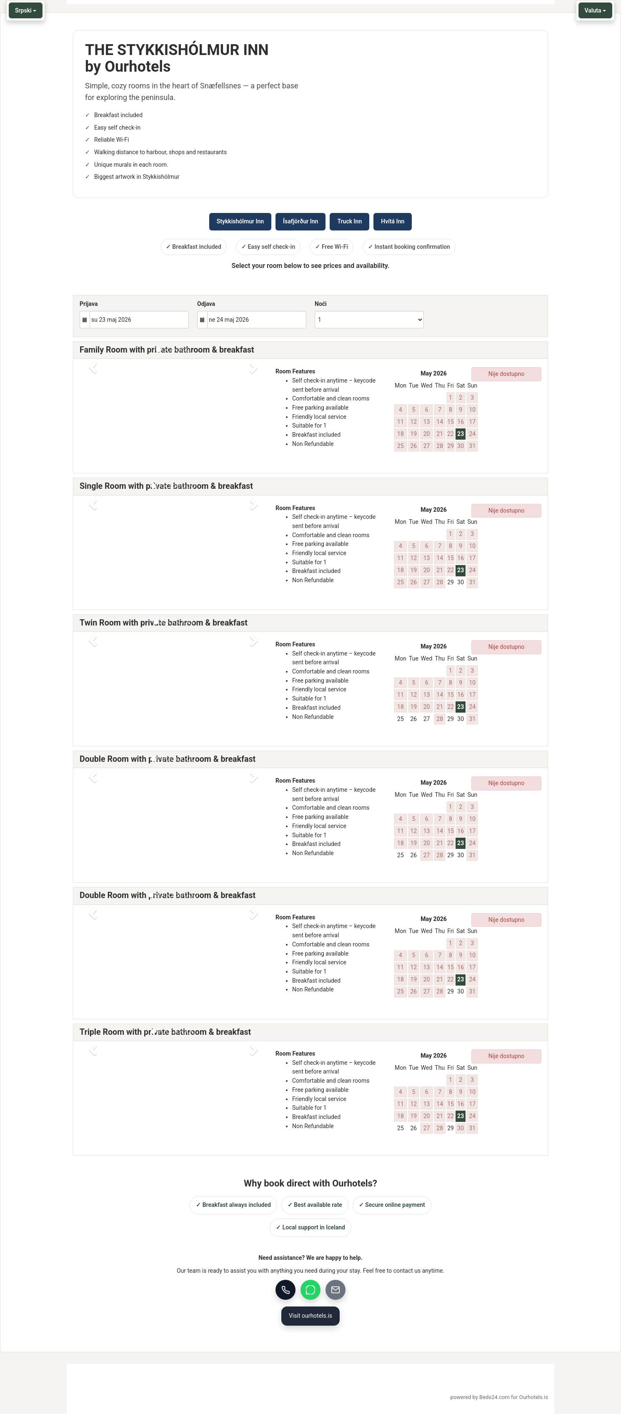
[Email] (336, 1290)
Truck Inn (349, 221)
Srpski (25, 10)
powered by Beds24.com (499, 1397)
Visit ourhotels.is (310, 1315)
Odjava (206, 303)
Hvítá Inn (392, 221)
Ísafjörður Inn (300, 221)
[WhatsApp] (310, 1290)
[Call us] (285, 1290)
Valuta (595, 10)
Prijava (89, 303)
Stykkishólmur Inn (240, 221)
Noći (321, 303)
